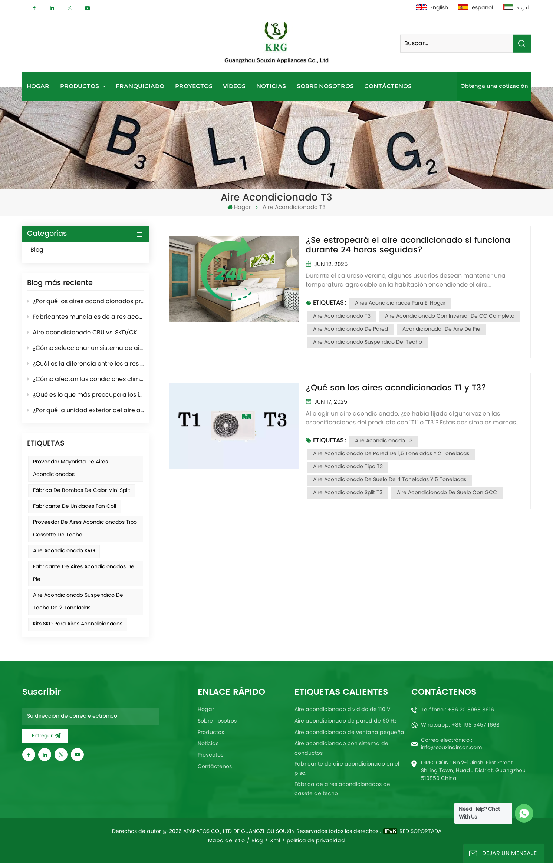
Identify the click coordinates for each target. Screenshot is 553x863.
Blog (45, 250)
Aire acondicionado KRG (64, 551)
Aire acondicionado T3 (342, 316)
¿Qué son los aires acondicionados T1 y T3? (396, 388)
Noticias (271, 86)
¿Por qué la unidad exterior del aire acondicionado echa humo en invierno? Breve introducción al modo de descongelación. (86, 411)
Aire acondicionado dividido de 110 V (342, 709)
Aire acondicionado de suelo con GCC (447, 493)
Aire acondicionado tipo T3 (348, 467)
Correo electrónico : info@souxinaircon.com (451, 744)
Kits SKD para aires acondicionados (77, 624)
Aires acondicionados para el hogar (400, 303)
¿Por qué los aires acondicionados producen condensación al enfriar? (86, 302)
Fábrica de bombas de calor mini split (81, 490)
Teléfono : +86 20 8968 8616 (457, 710)
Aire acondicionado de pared (350, 329)
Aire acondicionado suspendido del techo (367, 342)
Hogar (38, 86)
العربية (517, 8)
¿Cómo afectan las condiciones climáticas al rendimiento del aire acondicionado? (86, 379)
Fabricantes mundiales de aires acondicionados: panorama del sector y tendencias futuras (86, 317)
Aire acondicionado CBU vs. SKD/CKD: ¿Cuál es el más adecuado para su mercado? (86, 333)
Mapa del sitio (226, 841)
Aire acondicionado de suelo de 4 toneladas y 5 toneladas (389, 480)
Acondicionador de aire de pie (441, 329)
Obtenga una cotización (494, 86)
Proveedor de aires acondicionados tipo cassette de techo (85, 528)
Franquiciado (140, 86)
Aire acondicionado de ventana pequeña (349, 732)
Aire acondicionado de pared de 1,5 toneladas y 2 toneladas (391, 454)
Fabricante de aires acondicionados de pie (83, 573)
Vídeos (234, 86)
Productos (80, 86)
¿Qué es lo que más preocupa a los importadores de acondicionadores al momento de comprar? (86, 395)
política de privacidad (316, 841)
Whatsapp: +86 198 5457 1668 (460, 725)
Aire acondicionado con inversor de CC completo (449, 316)
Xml (275, 841)
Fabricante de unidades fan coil (74, 506)
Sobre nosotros (325, 86)
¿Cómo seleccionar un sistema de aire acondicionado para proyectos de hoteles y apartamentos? (86, 348)
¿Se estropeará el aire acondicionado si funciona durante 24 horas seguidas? (408, 245)
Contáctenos (388, 86)
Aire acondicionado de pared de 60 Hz (345, 721)
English (432, 8)
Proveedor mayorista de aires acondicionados (70, 468)
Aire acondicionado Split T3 (347, 493)
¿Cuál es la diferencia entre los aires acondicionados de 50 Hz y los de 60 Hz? (86, 364)
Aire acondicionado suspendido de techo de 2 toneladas (78, 601)
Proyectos (194, 86)
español (475, 8)
